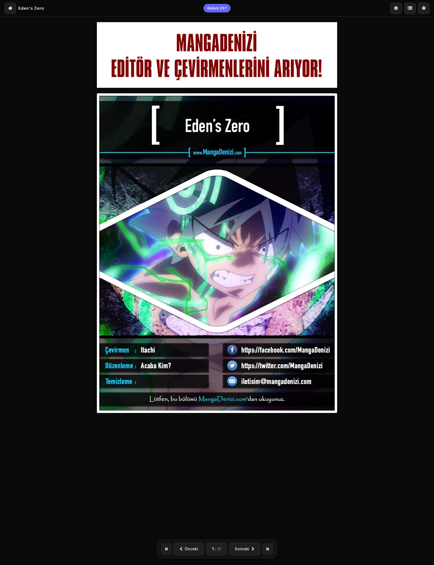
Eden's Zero (31, 8)
